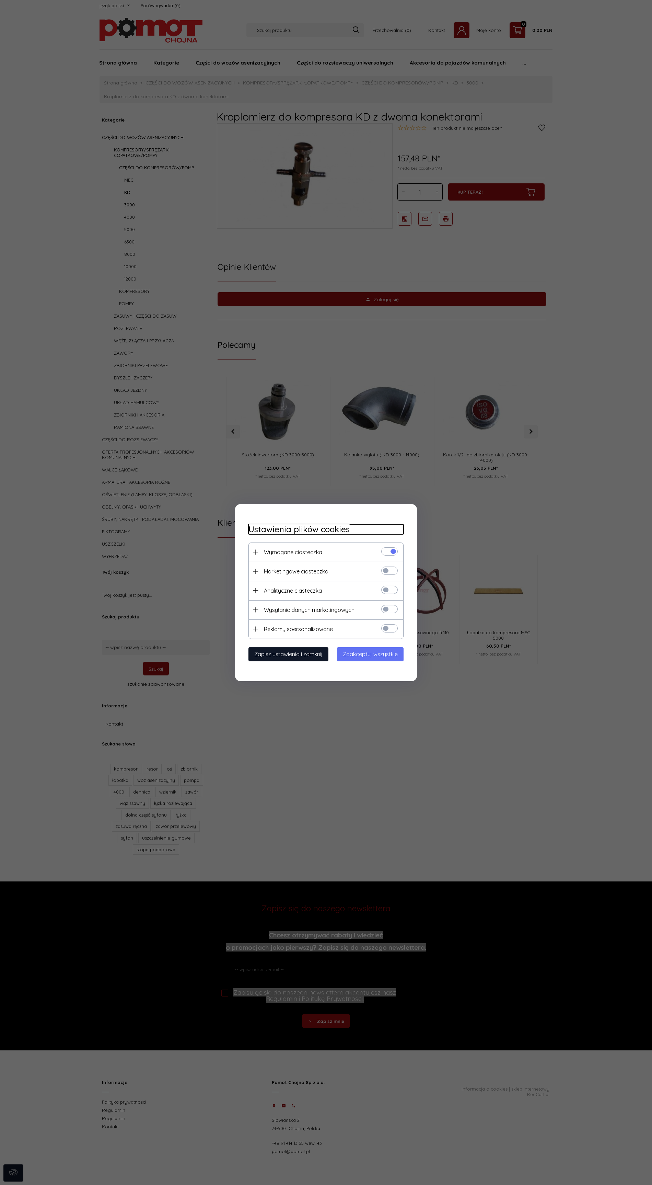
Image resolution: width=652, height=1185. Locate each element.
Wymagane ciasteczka (292, 551)
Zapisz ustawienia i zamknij (287, 653)
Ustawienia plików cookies (297, 529)
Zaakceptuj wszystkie (371, 653)
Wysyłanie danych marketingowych (308, 609)
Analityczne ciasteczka (292, 590)
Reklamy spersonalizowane (297, 628)
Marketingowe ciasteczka (295, 571)
